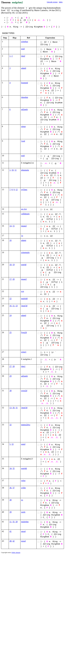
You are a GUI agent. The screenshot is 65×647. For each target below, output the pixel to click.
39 (10, 512)
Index (61, 2)
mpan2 (24, 226)
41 (10, 531)
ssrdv (23, 512)
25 (10, 332)
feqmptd (24, 83)
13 (10, 408)
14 (10, 226)
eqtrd (23, 444)
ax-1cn (24, 209)
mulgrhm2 (17, 2)
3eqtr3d (24, 306)
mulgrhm (25, 522)
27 (10, 366)
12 (17, 189)
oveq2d (24, 391)
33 (13, 444)
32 (10, 425)
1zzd (23, 141)
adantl (23, 68)
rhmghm (24, 97)
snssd (23, 531)
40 (10, 541)
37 (14, 488)
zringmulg (25, 252)
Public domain (16, 552)
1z (22, 235)
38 (10, 500)
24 (10, 315)
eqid (23, 49)
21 (14, 306)
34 (10, 468)
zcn (22, 291)
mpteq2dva (25, 425)
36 (10, 488)
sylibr (23, 488)
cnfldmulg (25, 214)
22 (10, 298)
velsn (23, 480)
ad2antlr (24, 109)
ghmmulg (25, 170)
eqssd (23, 541)
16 (10, 240)
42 (14, 541)
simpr (23, 126)
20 (14, 279)
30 (10, 391)
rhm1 (23, 366)
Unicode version (52, 2)
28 (14, 366)
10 (13, 170)
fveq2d (24, 332)
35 (14, 468)
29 (10, 376)
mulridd (24, 298)
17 (10, 279)
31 (17, 408)
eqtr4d (23, 264)
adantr (23, 240)
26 (14, 408)
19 (14, 264)
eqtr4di (24, 468)
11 (16, 170)
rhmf (23, 56)
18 (10, 264)
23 (17, 306)
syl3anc (24, 189)
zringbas (24, 41)
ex (22, 500)
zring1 (23, 352)
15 (14, 226)
